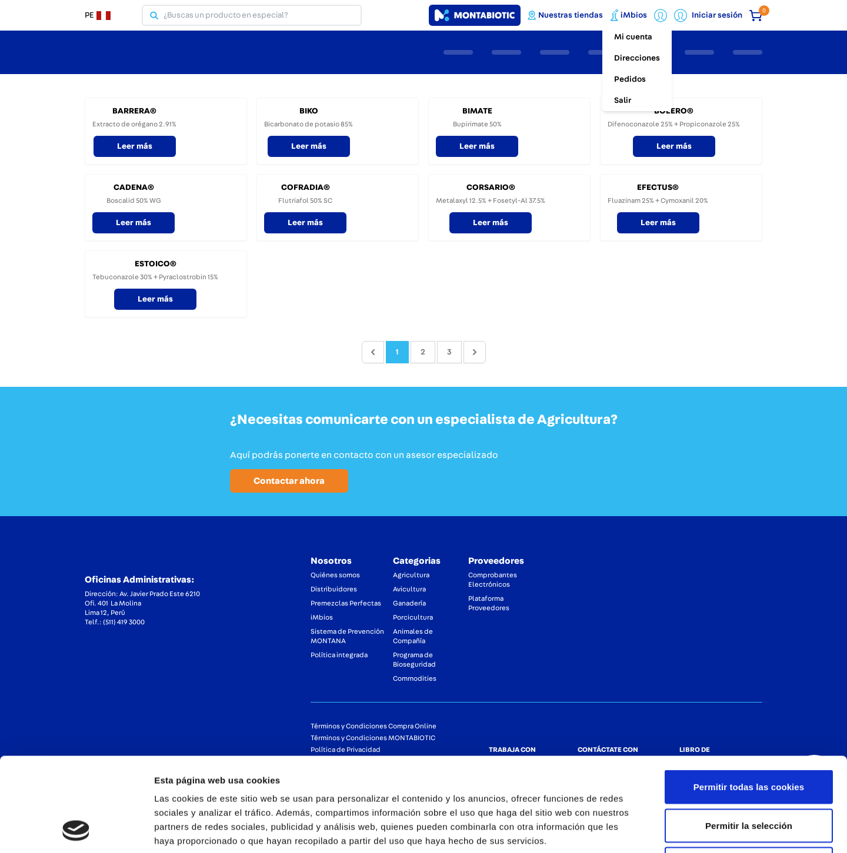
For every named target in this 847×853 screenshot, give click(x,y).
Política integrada (339, 654)
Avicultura (409, 589)
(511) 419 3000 (124, 621)
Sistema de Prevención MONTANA (347, 636)
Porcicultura (413, 617)
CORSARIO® (490, 187)
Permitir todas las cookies (749, 699)
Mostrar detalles (632, 830)
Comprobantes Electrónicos (492, 579)
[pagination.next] (474, 352)
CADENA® (134, 187)
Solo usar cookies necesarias (749, 776)
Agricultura (411, 574)
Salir (622, 100)
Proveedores (496, 561)
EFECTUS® (658, 187)
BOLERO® (673, 111)
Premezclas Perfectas (346, 603)
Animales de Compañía (413, 636)
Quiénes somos (335, 574)
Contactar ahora (289, 481)
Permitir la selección (748, 737)
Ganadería (409, 603)
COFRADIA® (305, 187)
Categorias (417, 561)
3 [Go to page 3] (449, 352)
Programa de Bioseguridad (414, 659)
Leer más (134, 146)
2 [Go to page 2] (423, 352)
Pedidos (630, 79)
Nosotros (331, 561)
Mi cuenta (633, 37)
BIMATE (477, 111)
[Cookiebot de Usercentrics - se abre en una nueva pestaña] (76, 830)
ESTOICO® (155, 264)
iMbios (322, 617)
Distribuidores (334, 589)
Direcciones (637, 58)
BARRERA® (134, 111)
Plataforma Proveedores (488, 603)
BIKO (308, 111)
